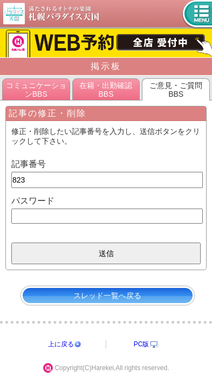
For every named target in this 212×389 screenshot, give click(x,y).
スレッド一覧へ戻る (107, 295)
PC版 (141, 344)
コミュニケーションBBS (36, 89)
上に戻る (61, 344)
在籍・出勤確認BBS (105, 89)
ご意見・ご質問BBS (175, 89)
